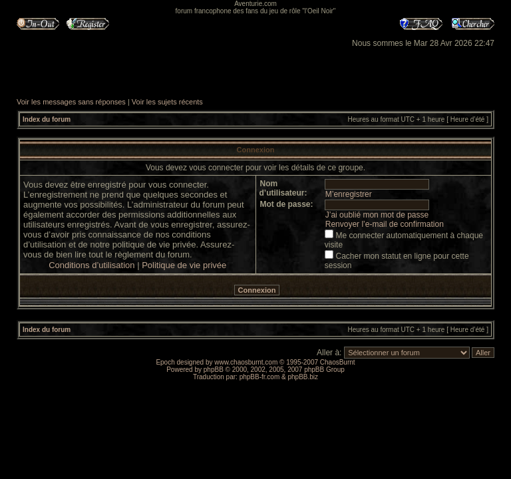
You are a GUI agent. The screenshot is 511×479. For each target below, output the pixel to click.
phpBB (214, 369)
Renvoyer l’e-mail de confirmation (384, 224)
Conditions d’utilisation (91, 265)
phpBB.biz (302, 377)
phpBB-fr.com (260, 377)
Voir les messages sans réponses (71, 102)
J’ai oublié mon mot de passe (376, 215)
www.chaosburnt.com (245, 362)
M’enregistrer (348, 194)
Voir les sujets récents (167, 102)
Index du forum (47, 119)
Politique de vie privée (184, 265)
